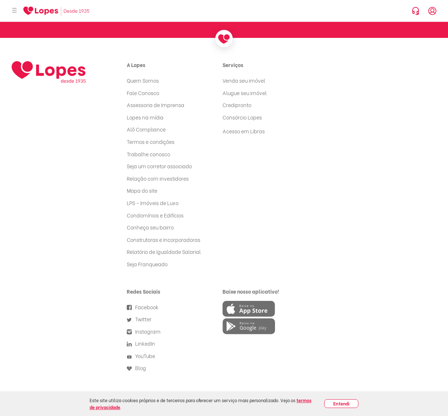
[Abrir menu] (14, 11)
